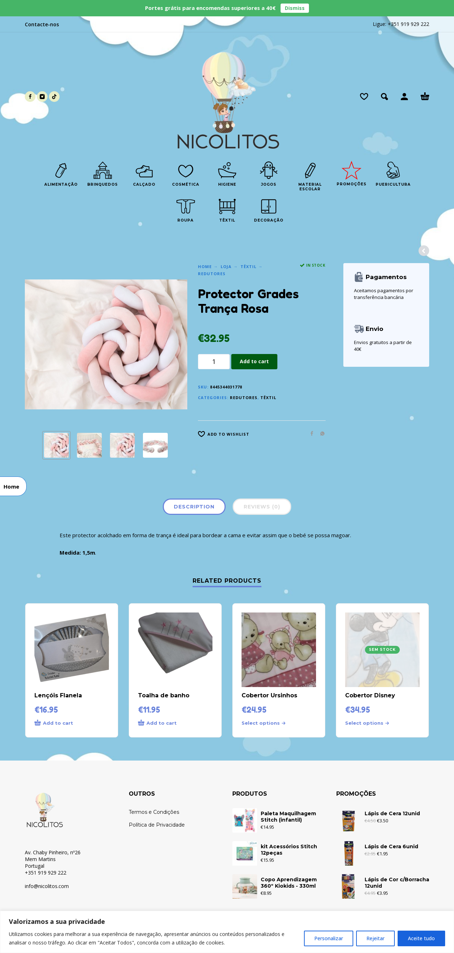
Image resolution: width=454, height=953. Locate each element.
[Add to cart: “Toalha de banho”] (162, 723)
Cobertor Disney (370, 695)
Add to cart (254, 361)
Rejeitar (375, 938)
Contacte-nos (42, 24)
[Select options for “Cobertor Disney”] (369, 723)
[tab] (194, 508)
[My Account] (404, 96)
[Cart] (425, 96)
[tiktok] (54, 96)
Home (205, 266)
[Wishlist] (364, 96)
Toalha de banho (163, 695)
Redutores (212, 273)
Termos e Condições (154, 812)
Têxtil (248, 266)
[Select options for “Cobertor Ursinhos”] (266, 723)
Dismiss (295, 8)
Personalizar (328, 938)
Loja (226, 266)
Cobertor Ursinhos (269, 695)
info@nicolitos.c (43, 886)
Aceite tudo (421, 938)
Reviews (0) (262, 506)
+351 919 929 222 (408, 24)
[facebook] (30, 96)
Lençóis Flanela (58, 695)
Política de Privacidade (157, 825)
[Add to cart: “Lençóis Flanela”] (58, 723)
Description (194, 506)
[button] (384, 96)
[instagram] (42, 96)
